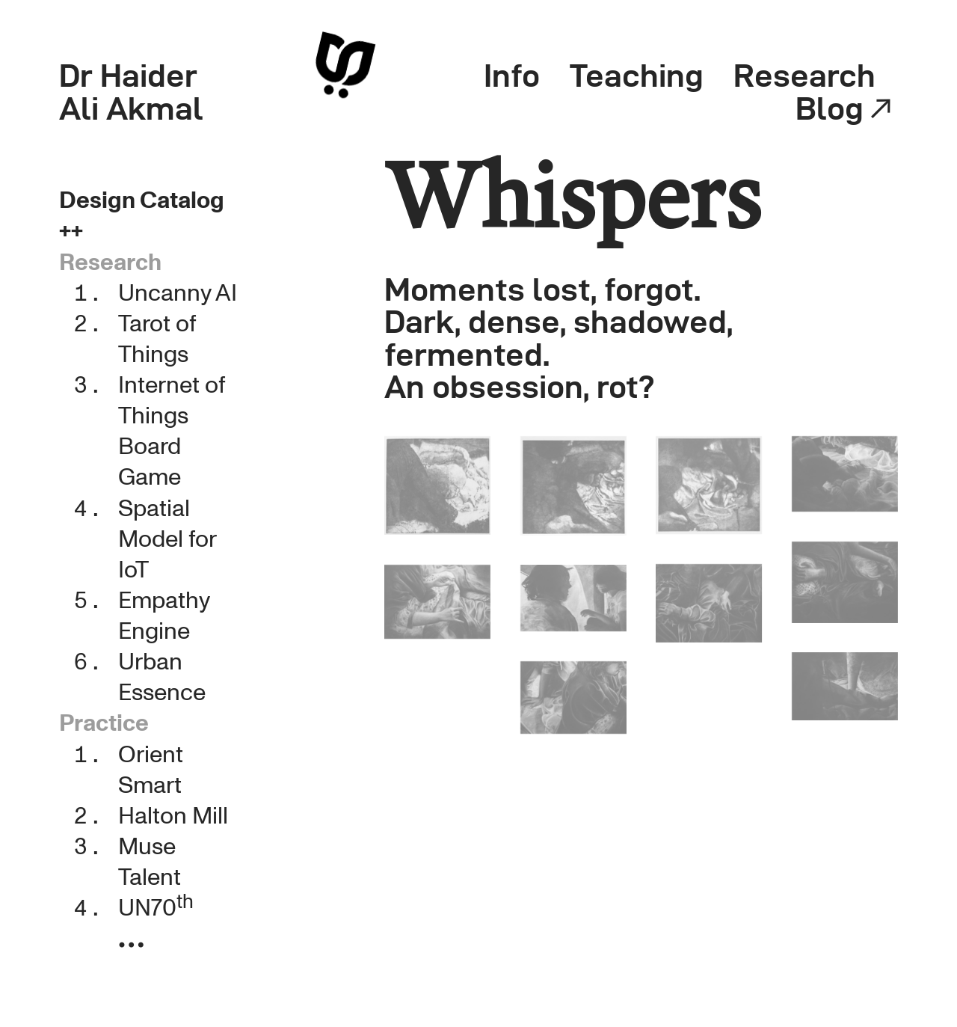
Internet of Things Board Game (171, 431)
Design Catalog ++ (141, 216)
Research (804, 75)
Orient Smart (150, 770)
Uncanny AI (177, 293)
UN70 (156, 908)
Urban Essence (162, 677)
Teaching (637, 75)
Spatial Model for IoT (167, 539)
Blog (847, 108)
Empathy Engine (163, 616)
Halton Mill (173, 816)
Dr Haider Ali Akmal (131, 92)
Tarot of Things (156, 339)
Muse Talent (149, 862)
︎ (131, 947)
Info (512, 75)
